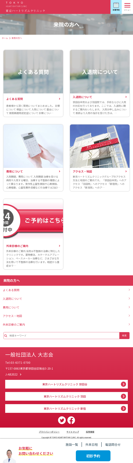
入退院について (12, 299)
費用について (11, 307)
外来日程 (91, 444)
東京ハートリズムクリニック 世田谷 (64, 384)
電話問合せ (113, 444)
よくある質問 (11, 290)
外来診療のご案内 (14, 324)
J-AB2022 (11, 374)
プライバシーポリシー (49, 431)
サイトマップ (72, 431)
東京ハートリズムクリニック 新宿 (65, 408)
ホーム (5, 37)
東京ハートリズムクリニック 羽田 (65, 396)
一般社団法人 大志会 (38, 353)
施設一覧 (72, 444)
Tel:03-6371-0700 (17, 362)
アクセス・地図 (12, 316)
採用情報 (90, 431)
